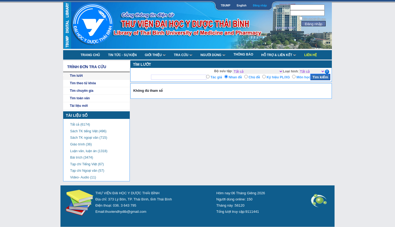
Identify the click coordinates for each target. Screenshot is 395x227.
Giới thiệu (155, 55)
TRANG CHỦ (90, 55)
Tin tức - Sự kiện (122, 55)
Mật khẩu (280, 13)
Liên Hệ (310, 55)
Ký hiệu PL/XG (278, 77)
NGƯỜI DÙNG (212, 55)
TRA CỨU (183, 55)
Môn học (303, 77)
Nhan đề (235, 77)
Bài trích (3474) (81, 157)
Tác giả (216, 77)
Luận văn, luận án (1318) (88, 151)
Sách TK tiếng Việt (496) (88, 131)
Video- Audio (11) (83, 177)
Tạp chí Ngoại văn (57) (87, 171)
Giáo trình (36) (81, 144)
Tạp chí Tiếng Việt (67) (87, 164)
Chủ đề (254, 77)
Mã (277, 7)
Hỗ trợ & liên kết (278, 55)
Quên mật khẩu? (285, 27)
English (241, 5)
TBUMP (226, 5)
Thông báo (243, 54)
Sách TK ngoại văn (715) (88, 138)
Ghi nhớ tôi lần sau (314, 19)
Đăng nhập (260, 5)
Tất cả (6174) (80, 124)
